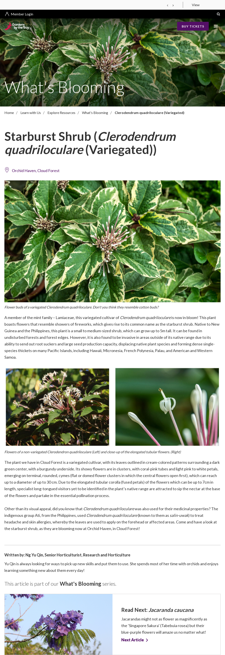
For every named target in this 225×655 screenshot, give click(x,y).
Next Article (132, 640)
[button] (218, 14)
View (196, 5)
